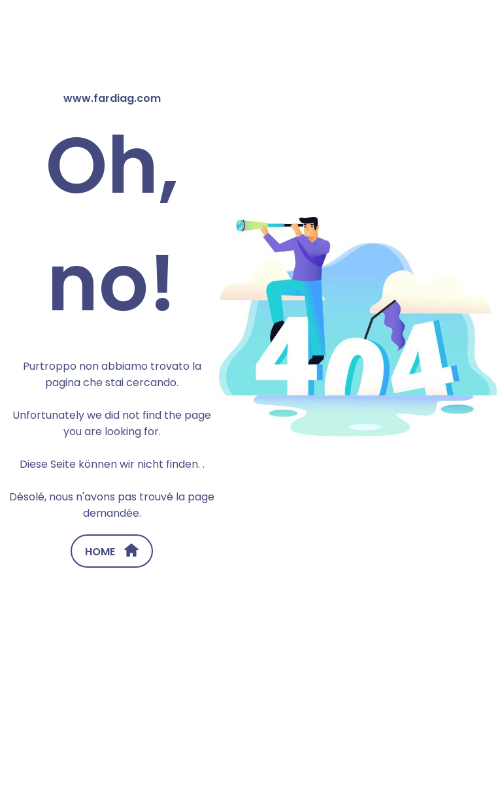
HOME (112, 551)
